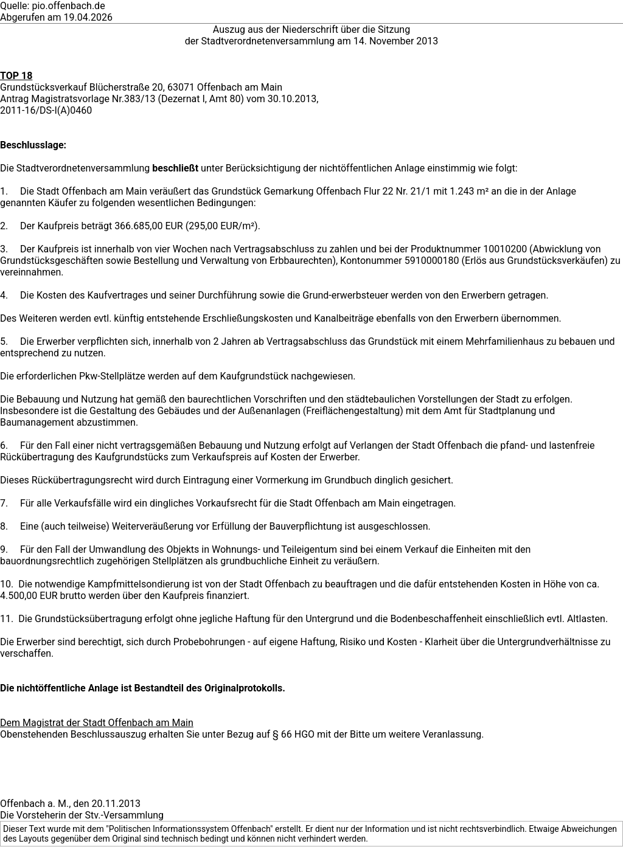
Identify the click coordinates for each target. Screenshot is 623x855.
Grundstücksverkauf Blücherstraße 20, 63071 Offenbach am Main (141, 87)
